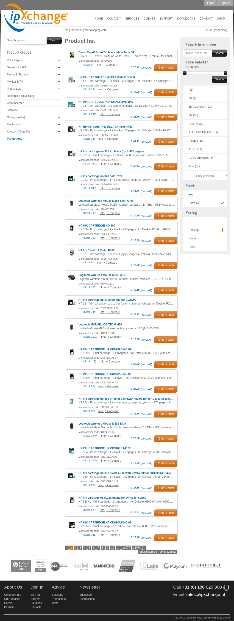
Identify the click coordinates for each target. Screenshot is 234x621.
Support (166, 18)
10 (112, 547)
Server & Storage (17, 74)
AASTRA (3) (196, 123)
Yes (191, 194)
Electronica (13, 124)
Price (192, 247)
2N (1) (192, 98)
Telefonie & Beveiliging (21, 96)
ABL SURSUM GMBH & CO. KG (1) (203, 133)
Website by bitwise (220, 617)
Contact (206, 18)
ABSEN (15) (196, 140)
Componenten (15, 103)
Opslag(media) (16, 117)
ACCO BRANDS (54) (201, 157)
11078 (137, 547)
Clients (149, 18)
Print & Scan (14, 88)
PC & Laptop (14, 60)
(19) (191, 89)
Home (99, 18)
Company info (12, 594)
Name (192, 238)
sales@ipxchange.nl (205, 594)
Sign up (35, 594)
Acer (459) (195, 166)
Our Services (12, 599)
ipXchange (36, 17)
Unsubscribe (87, 599)
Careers (35, 599)
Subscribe (85, 594)
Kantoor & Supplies (19, 131)
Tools (55, 603)
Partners (9, 607)
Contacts (36, 607)
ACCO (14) (195, 149)
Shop (221, 18)
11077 (126, 547)
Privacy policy (201, 617)
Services (132, 18)
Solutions (36, 603)
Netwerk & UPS (16, 67)
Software (12, 110)
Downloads (186, 18)
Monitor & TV (15, 81)
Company (114, 18)
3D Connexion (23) (200, 106)
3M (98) (193, 115)
